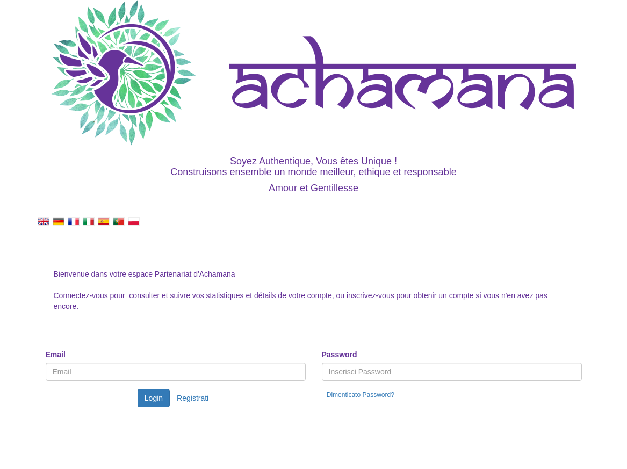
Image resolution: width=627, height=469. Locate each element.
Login (154, 398)
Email (56, 354)
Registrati (192, 398)
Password (339, 354)
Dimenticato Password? (360, 395)
